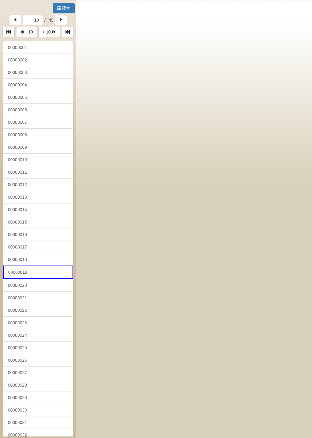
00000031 (17, 422)
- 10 (26, 32)
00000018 (17, 259)
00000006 (17, 109)
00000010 (17, 159)
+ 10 (49, 32)
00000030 (17, 410)
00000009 (17, 147)
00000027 (17, 372)
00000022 (17, 310)
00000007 (17, 122)
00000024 (17, 335)
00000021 (17, 297)
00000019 (17, 272)
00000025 (17, 347)
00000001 (17, 47)
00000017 (17, 247)
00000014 (17, 209)
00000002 (17, 59)
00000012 (17, 184)
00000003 (17, 72)
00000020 (17, 285)
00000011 (17, 172)
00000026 (17, 360)
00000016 (17, 234)
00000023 (17, 322)
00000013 (17, 197)
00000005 (17, 97)
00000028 (17, 385)
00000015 (17, 222)
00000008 (17, 134)
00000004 (17, 84)
